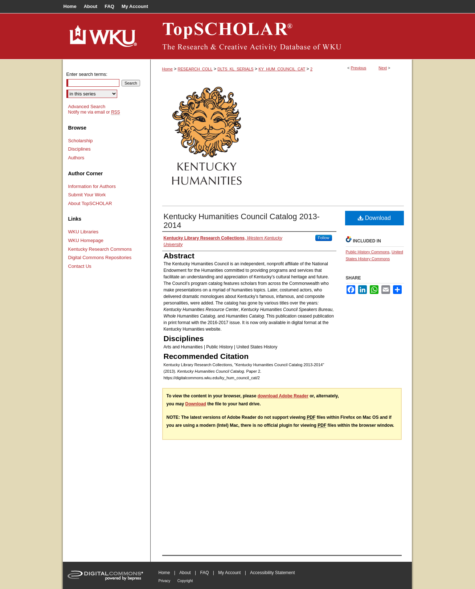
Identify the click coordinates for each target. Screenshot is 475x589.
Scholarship (80, 140)
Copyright (185, 581)
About (185, 572)
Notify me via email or (94, 112)
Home (167, 69)
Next (382, 68)
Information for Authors (92, 186)
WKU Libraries (83, 231)
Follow (323, 238)
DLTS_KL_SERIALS (235, 69)
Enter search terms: (86, 74)
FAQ (204, 572)
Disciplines (79, 149)
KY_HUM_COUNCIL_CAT (281, 69)
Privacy (165, 581)
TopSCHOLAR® (281, 36)
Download (374, 218)
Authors (76, 157)
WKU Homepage (86, 240)
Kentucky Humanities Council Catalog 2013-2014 (242, 221)
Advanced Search (87, 106)
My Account (229, 572)
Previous (359, 68)
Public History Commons (367, 252)
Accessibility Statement (272, 572)
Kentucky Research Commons (100, 249)
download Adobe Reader (283, 395)
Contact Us (79, 266)
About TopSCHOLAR (90, 203)
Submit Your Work (87, 194)
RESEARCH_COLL (195, 69)
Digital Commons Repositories (100, 257)
